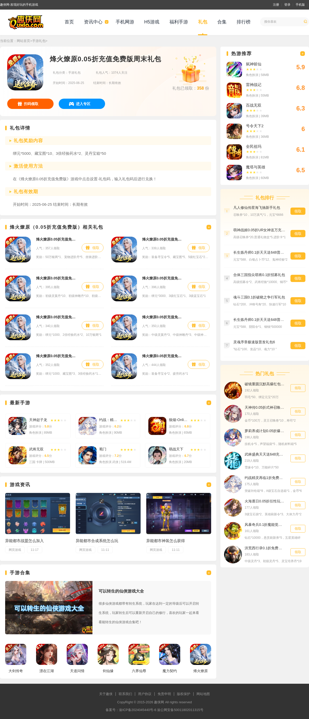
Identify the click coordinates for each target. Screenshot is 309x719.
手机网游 (125, 21)
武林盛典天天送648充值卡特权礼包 (265, 454)
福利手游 (178, 21)
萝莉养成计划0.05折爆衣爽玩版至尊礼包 (265, 431)
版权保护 (183, 694)
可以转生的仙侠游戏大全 (121, 591)
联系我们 (125, 694)
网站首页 (23, 41)
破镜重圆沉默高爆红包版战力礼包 (265, 384)
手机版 (300, 4)
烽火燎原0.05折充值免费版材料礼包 (162, 317)
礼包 (202, 21)
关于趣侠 (106, 694)
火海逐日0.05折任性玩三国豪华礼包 (265, 501)
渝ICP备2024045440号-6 (137, 710)
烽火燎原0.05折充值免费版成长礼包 (56, 239)
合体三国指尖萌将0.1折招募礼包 (259, 275)
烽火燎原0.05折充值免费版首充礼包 (162, 239)
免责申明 (164, 694)
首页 (69, 21)
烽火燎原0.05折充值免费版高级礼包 (162, 278)
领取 (95, 248)
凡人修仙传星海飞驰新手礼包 (256, 208)
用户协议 (144, 694)
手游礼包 (39, 41)
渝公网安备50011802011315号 (180, 710)
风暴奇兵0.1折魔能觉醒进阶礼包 (265, 525)
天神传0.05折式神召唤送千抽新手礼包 (265, 407)
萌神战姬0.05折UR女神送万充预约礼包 (259, 230)
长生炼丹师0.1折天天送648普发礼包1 (259, 252)
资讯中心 (93, 21)
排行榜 (244, 21)
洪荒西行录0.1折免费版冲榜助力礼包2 (265, 548)
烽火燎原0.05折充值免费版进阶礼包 (56, 278)
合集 (222, 21)
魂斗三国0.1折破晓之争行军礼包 (259, 297)
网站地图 (203, 694)
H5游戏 (151, 21)
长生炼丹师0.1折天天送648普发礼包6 (259, 320)
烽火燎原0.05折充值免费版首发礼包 (56, 356)
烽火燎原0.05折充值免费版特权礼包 (162, 356)
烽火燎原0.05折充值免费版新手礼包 (56, 317)
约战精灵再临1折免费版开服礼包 (265, 478)
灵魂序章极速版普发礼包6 (254, 342)
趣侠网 (159, 702)
